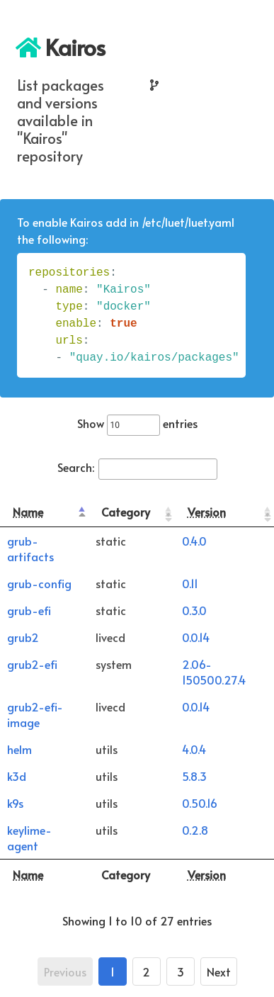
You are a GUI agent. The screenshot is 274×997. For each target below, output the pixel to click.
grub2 (23, 637)
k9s (15, 803)
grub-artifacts (30, 548)
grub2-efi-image (35, 714)
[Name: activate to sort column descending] (44, 512)
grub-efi (29, 610)
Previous (65, 971)
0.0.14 (196, 637)
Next (219, 971)
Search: (137, 467)
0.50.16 (199, 803)
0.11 (190, 583)
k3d (16, 776)
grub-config (39, 583)
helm (19, 749)
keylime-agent (29, 837)
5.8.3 (194, 776)
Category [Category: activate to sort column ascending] (125, 511)
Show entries (137, 423)
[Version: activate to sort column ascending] (224, 512)
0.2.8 (195, 830)
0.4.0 (194, 540)
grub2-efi (32, 664)
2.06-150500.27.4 (214, 671)
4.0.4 (194, 749)
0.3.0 (194, 610)
